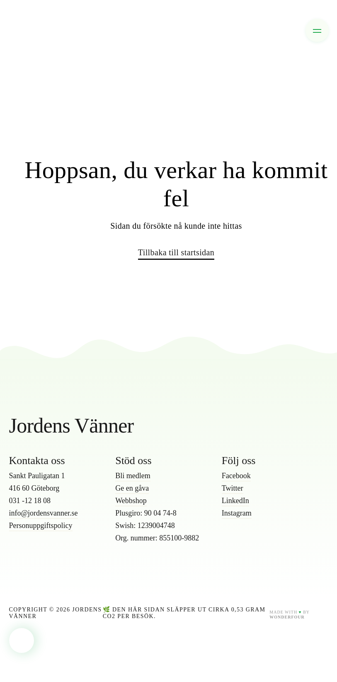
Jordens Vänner (71, 425)
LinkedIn (235, 500)
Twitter (232, 488)
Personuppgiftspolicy (41, 525)
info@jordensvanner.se (43, 513)
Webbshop (131, 500)
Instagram (237, 513)
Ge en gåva (132, 488)
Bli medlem (132, 476)
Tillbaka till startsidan (176, 252)
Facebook (236, 476)
